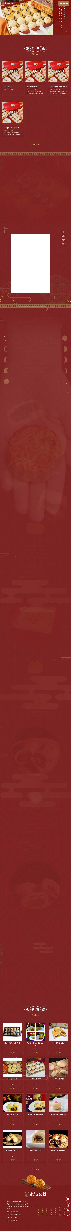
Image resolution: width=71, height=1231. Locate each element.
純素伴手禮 (34, 1225)
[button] (33, 33)
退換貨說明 (59, 1210)
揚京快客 (21, 1229)
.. (48, 1229)
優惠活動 (46, 1211)
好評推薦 (51, 1211)
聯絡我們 (64, 1211)
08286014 (14, 1220)
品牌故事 (38, 1211)
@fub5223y (17, 1215)
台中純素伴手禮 (41, 1225)
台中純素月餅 (27, 1225)
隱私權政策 (37, 1229)
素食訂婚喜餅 (49, 1225)
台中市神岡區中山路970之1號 (19, 1204)
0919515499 (14, 1218)
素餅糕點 (42, 1211)
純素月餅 (21, 1225)
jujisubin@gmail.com (18, 1201)
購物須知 (55, 1211)
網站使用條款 (44, 1229)
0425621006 (15, 1212)
